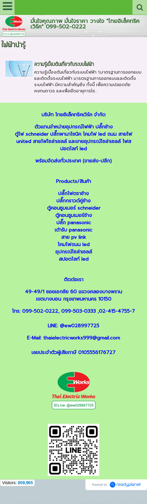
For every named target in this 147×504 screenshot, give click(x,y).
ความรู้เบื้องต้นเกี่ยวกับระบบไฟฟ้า (64, 64)
